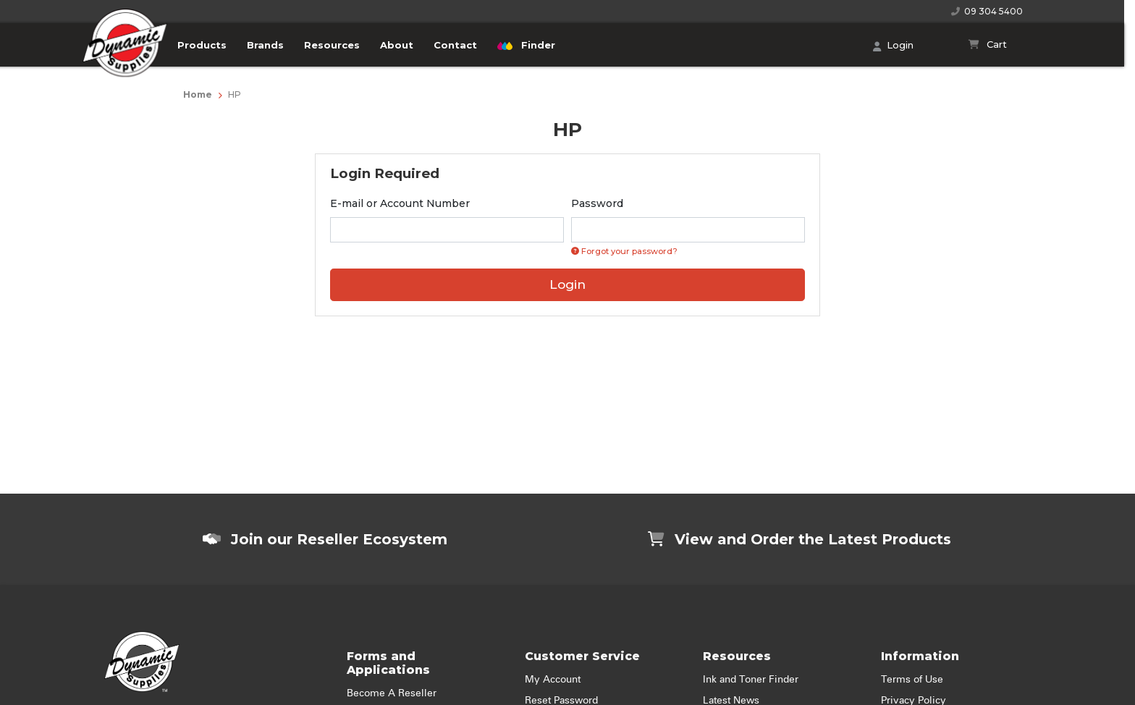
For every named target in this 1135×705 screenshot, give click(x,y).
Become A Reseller (391, 693)
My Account (553, 680)
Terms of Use (912, 680)
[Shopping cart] (988, 45)
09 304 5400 (987, 11)
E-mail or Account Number (400, 203)
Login (893, 46)
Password (597, 203)
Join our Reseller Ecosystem (325, 539)
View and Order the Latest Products (799, 539)
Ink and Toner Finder (750, 680)
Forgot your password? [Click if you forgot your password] (624, 251)
